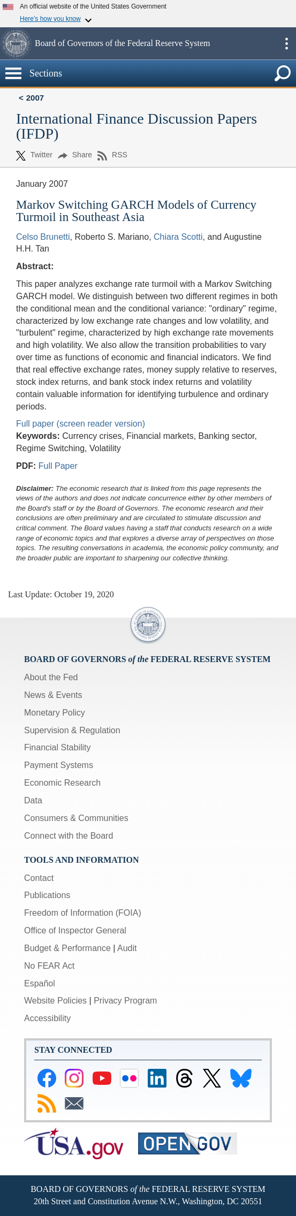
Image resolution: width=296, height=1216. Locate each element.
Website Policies (55, 1000)
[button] (16, 43)
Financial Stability (57, 747)
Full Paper (58, 465)
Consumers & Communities (76, 818)
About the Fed (51, 677)
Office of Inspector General (75, 930)
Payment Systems (58, 765)
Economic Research (62, 782)
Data (33, 800)
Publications (47, 895)
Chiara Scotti (178, 236)
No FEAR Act (49, 965)
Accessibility (47, 1018)
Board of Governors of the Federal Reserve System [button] (122, 43)
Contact (39, 878)
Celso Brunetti (43, 236)
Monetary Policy (54, 712)
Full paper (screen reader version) (80, 423)
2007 (35, 97)
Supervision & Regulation (72, 730)
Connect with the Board (68, 835)
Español (39, 983)
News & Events (53, 695)
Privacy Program (125, 1000)
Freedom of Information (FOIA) (82, 912)
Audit (126, 948)
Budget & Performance (67, 948)
